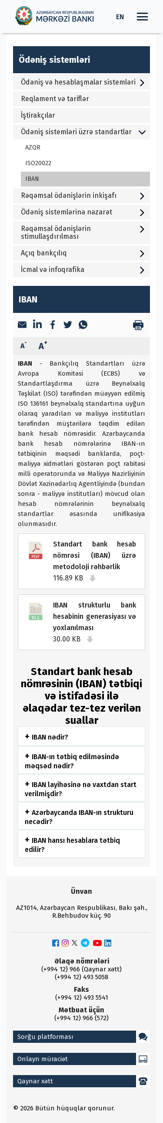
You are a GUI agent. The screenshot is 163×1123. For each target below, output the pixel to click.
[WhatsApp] (83, 325)
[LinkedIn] (37, 325)
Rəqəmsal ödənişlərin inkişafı (83, 195)
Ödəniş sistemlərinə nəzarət (83, 212)
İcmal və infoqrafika (83, 269)
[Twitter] (67, 325)
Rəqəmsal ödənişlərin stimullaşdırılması (83, 232)
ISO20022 (38, 163)
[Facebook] (52, 325)
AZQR (32, 147)
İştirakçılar (38, 115)
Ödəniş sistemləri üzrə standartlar (83, 132)
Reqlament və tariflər (55, 99)
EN (120, 17)
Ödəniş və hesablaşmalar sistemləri (83, 82)
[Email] (22, 325)
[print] (138, 325)
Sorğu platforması (83, 1037)
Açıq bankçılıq (83, 253)
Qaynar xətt (83, 1081)
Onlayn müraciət (83, 1059)
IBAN (32, 179)
